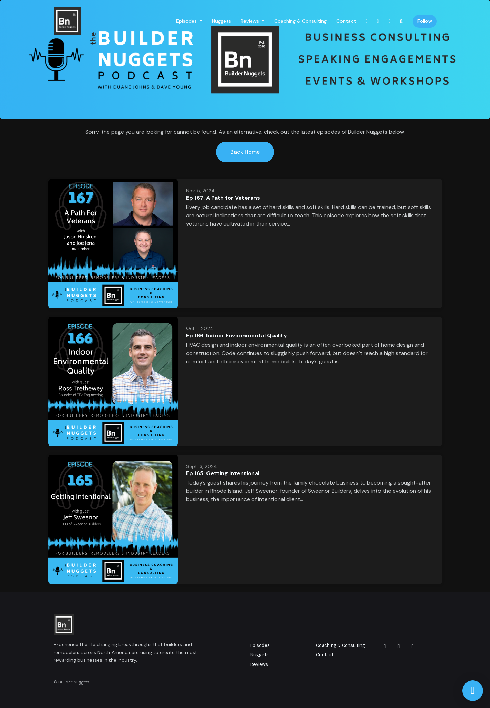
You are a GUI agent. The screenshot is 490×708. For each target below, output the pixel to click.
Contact (346, 21)
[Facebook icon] (398, 646)
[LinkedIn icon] (412, 646)
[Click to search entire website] (401, 21)
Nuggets (221, 21)
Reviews (250, 21)
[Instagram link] (367, 21)
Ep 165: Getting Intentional (222, 473)
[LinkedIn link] (390, 21)
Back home (245, 151)
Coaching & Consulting (300, 21)
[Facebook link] (378, 21)
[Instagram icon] (385, 646)
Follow (424, 21)
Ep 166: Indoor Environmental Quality (236, 335)
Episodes (187, 21)
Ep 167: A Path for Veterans (223, 197)
